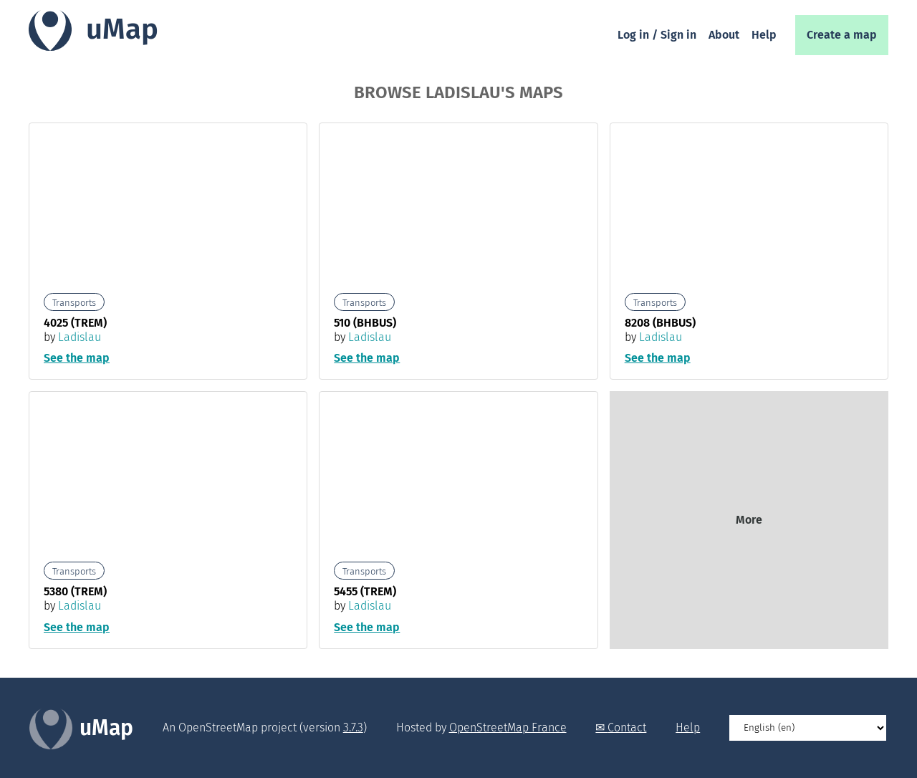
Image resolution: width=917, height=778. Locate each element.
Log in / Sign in (657, 35)
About (724, 35)
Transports (74, 302)
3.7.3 (353, 727)
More (749, 520)
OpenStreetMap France (508, 727)
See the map (77, 358)
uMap (122, 29)
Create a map (842, 35)
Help (764, 35)
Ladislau (79, 337)
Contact (627, 727)
